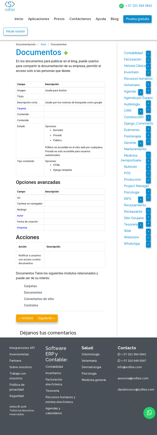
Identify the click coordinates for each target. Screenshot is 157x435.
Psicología (131, 192)
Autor (20, 215)
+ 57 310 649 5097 (132, 360)
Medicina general (94, 380)
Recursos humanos (138, 79)
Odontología (90, 354)
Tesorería (131, 224)
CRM (127, 111)
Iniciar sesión (15, 31)
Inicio (19, 19)
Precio (59, 19)
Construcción (134, 117)
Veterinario (132, 85)
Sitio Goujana (134, 218)
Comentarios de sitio (39, 299)
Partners (15, 360)
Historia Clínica (135, 66)
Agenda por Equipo (138, 98)
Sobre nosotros (20, 367)
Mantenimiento (135, 149)
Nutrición (130, 167)
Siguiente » (46, 318)
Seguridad (16, 396)
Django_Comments (138, 123)
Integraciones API (22, 348)
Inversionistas (19, 354)
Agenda (130, 91)
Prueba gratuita (137, 19)
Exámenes (132, 130)
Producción (132, 179)
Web (43, 44)
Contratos (31, 305)
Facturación (132, 59)
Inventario (131, 72)
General (130, 143)
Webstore (131, 237)
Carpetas (30, 286)
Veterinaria (89, 360)
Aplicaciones (38, 19)
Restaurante (133, 211)
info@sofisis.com (130, 367)
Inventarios (53, 373)
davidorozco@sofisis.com (136, 389)
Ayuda (101, 19)
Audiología (132, 104)
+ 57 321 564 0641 (135, 6)
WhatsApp (132, 244)
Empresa (22, 227)
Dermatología (91, 367)
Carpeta (21, 108)
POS (127, 173)
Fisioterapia (132, 136)
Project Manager (136, 186)
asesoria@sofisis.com (133, 378)
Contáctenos (80, 19)
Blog (115, 19)
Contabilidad (133, 53)
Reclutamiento (135, 205)
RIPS (127, 199)
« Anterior (26, 318)
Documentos (39, 52)
